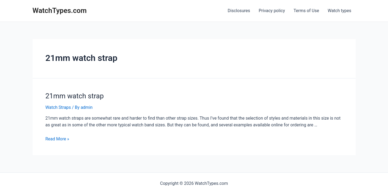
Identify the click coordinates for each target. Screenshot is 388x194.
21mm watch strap (75, 96)
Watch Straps (58, 107)
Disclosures (239, 10)
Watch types (339, 10)
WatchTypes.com (60, 10)
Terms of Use (306, 10)
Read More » (57, 138)
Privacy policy (272, 10)
